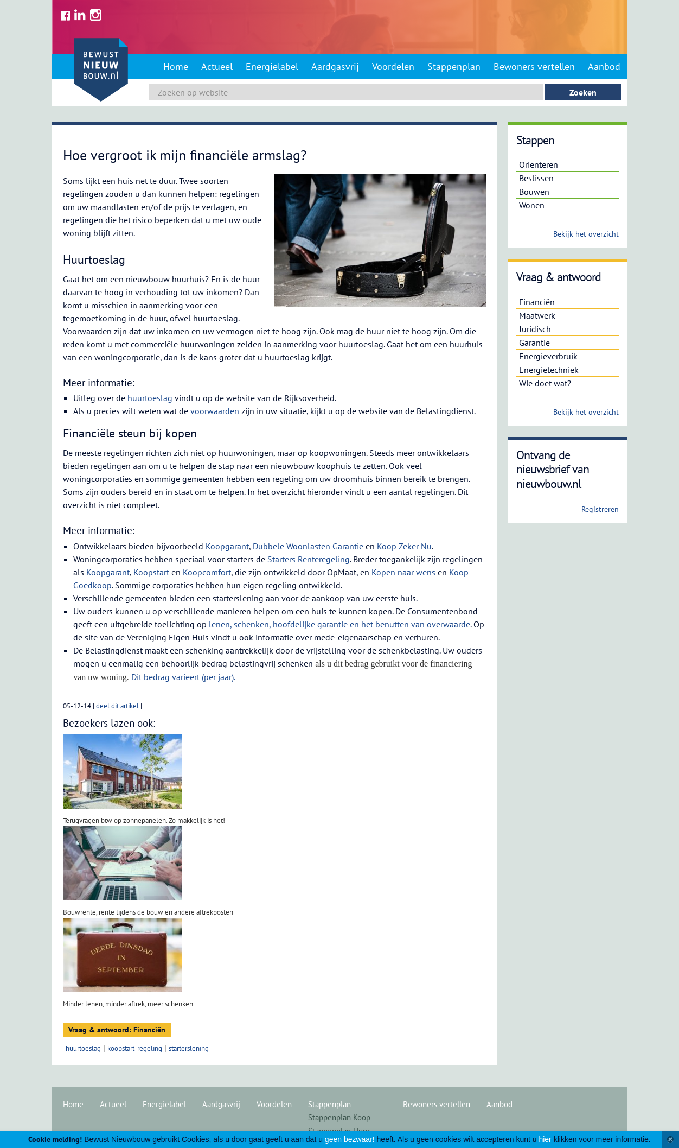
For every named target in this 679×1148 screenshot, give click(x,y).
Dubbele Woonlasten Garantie (308, 546)
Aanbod (604, 66)
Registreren (600, 509)
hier (545, 1139)
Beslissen (536, 178)
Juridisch (535, 329)
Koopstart (151, 572)
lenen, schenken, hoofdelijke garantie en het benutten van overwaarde (339, 624)
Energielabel (272, 66)
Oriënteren (538, 164)
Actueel (217, 66)
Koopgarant (227, 546)
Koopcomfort (207, 572)
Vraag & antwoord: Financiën (116, 1030)
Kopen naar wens (403, 572)
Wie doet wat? (545, 383)
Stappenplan (454, 66)
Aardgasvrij (335, 66)
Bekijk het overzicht (586, 234)
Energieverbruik (548, 356)
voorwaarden (214, 410)
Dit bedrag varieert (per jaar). (184, 676)
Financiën (537, 301)
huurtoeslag (149, 397)
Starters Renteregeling (308, 559)
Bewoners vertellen (534, 66)
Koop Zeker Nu (404, 546)
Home (175, 66)
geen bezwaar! (350, 1139)
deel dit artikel (117, 706)
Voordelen (393, 66)
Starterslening (189, 1048)
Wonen (532, 205)
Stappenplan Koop (339, 1117)
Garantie (534, 342)
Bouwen (534, 191)
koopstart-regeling (134, 1048)
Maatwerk (537, 315)
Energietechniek (549, 369)
